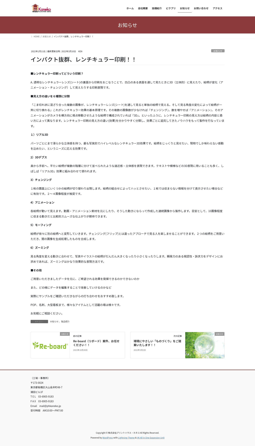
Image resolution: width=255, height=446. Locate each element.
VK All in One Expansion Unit (150, 437)
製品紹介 (65, 321)
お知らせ (217, 51)
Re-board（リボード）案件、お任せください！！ (96, 343)
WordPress (107, 437)
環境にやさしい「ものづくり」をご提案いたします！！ (157, 343)
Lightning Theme (126, 437)
